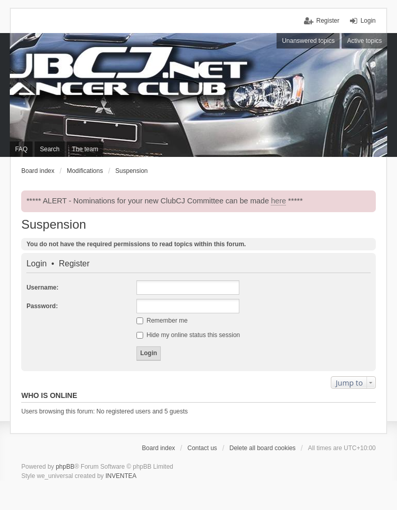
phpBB (65, 466)
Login (36, 263)
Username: (42, 287)
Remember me (162, 320)
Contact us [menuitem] (202, 448)
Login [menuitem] (367, 20)
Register (74, 263)
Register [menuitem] (328, 20)
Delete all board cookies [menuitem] (263, 448)
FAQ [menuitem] (21, 149)
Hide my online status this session (188, 335)
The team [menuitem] (85, 149)
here (278, 201)
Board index (158, 448)
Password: (42, 306)
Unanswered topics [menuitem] (308, 40)
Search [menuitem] (49, 149)
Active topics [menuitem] (364, 40)
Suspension (53, 224)
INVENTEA (120, 476)
